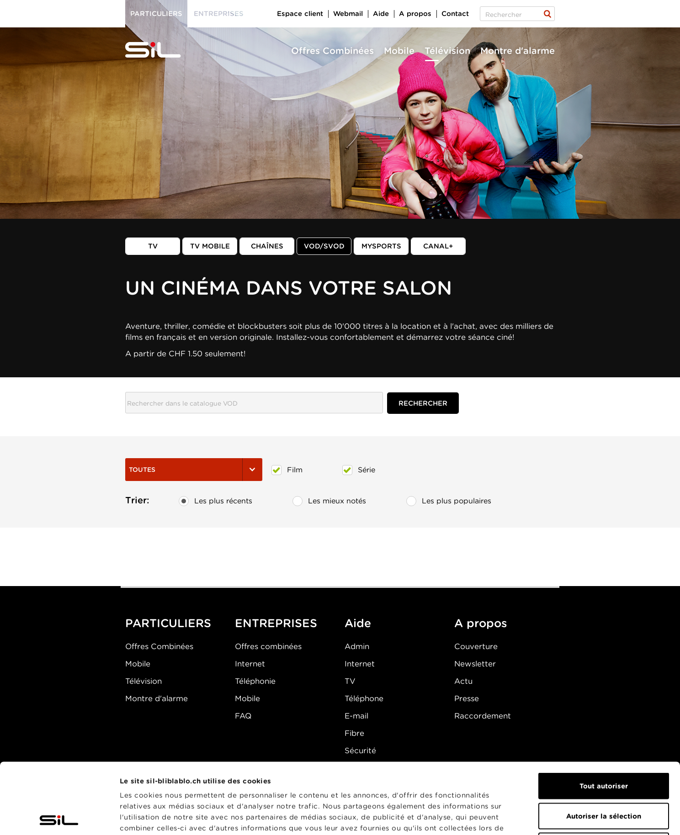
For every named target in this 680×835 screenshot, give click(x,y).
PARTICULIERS (168, 623)
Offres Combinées (332, 50)
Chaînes (267, 246)
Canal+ (438, 246)
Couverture (476, 646)
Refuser (603, 775)
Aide (381, 14)
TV (153, 246)
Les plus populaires (448, 501)
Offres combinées (268, 646)
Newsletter (475, 663)
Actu (463, 681)
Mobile (399, 50)
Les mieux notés (329, 501)
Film (287, 470)
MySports (381, 246)
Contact (455, 14)
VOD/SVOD (324, 246)
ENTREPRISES (276, 623)
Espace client (300, 14)
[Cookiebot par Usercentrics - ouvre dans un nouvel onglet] (59, 817)
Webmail (348, 14)
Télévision (447, 50)
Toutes (193, 469)
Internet (250, 663)
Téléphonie (255, 681)
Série (358, 470)
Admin (357, 646)
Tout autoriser (603, 715)
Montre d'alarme (517, 50)
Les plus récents (215, 501)
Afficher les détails (514, 817)
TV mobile (210, 246)
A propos (415, 14)
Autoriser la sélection (603, 745)
